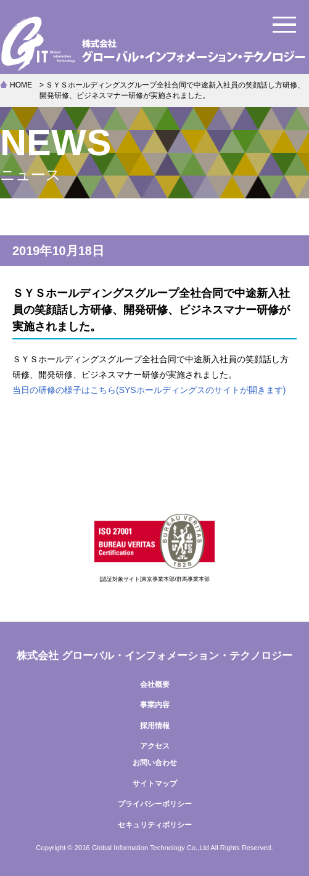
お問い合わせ (155, 762)
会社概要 (155, 684)
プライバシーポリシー (155, 804)
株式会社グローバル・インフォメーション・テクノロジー (154, 43)
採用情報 (155, 725)
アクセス (155, 746)
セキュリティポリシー (155, 825)
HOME (21, 85)
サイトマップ (155, 783)
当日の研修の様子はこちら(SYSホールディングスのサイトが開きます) (149, 390)
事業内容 (155, 704)
